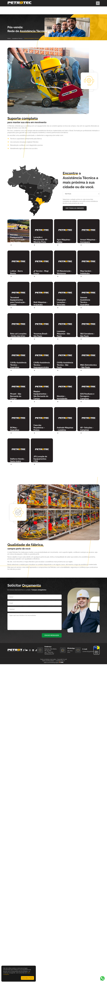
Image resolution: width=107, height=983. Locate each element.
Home (9, 38)
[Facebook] (23, 650)
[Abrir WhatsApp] (102, 978)
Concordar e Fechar (27, 978)
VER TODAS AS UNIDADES (74, 208)
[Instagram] (30, 650)
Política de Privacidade (48, 660)
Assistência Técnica (17, 38)
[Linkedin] (33, 650)
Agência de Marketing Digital (51, 662)
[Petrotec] (19, 4)
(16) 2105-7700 (70, 651)
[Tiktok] (36, 650)
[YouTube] (26, 650)
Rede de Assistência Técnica (31, 38)
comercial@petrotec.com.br (90, 651)
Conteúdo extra (60, 660)
